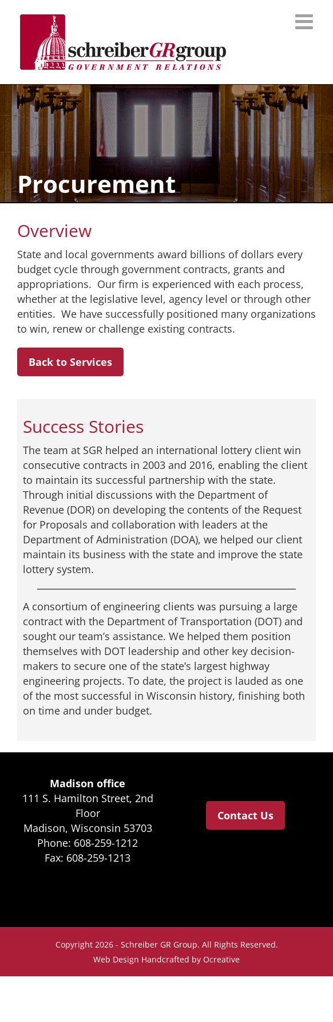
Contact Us (245, 815)
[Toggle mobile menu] (305, 21)
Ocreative (221, 959)
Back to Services (70, 362)
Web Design (116, 959)
